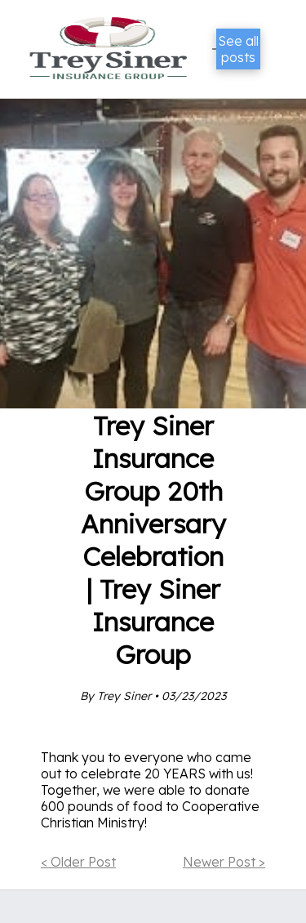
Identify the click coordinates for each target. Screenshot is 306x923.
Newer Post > (224, 862)
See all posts (238, 49)
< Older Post (78, 862)
